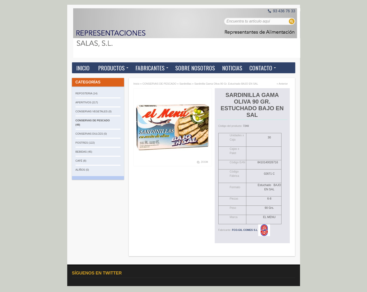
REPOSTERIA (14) (87, 93)
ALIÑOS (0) (82, 169)
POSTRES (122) (85, 142)
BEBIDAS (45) (84, 151)
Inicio (83, 68)
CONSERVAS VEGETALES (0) (94, 111)
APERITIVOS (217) (87, 102)
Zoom (204, 162)
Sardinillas (185, 83)
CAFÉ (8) (81, 160)
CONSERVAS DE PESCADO (159, 83)
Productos (111, 68)
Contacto (260, 68)
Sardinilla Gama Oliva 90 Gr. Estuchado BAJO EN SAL (226, 83)
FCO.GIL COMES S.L (251, 229)
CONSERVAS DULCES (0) (91, 133)
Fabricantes (150, 68)
